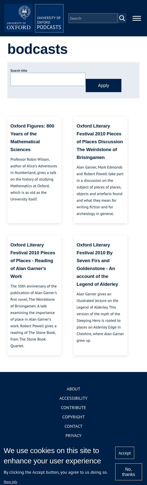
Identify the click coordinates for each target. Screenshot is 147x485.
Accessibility (73, 398)
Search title (18, 70)
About (73, 389)
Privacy (73, 435)
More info (10, 482)
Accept (124, 453)
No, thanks (128, 472)
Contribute (73, 407)
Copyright (73, 417)
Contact (73, 426)
